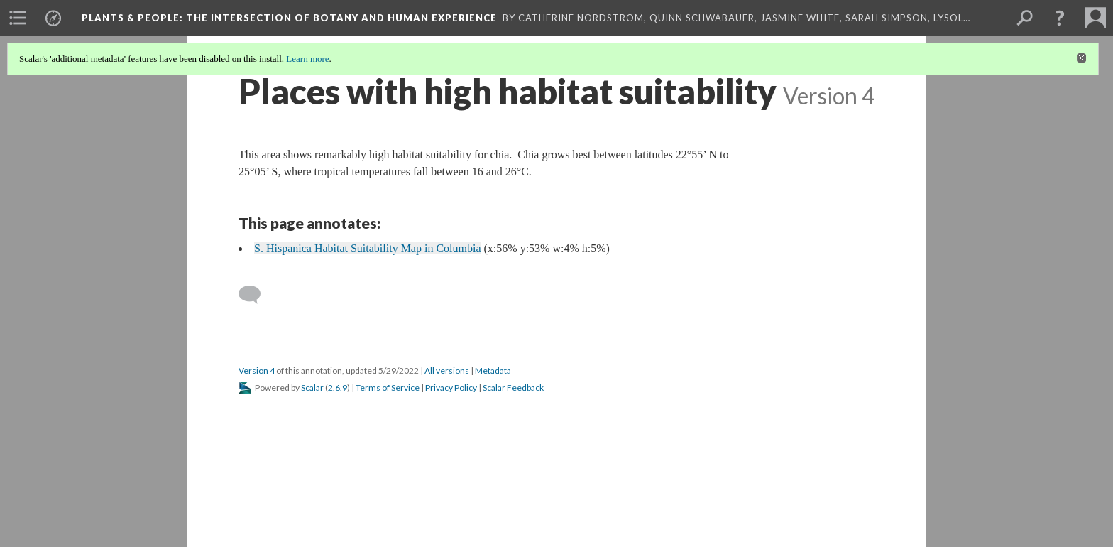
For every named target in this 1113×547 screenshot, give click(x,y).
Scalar (312, 387)
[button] (1060, 18)
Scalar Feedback (513, 387)
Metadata (493, 370)
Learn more (307, 58)
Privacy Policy (451, 387)
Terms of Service (388, 387)
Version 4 (256, 370)
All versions (446, 370)
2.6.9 (337, 387)
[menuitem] (17, 18)
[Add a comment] (255, 295)
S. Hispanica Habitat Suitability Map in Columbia (367, 248)
